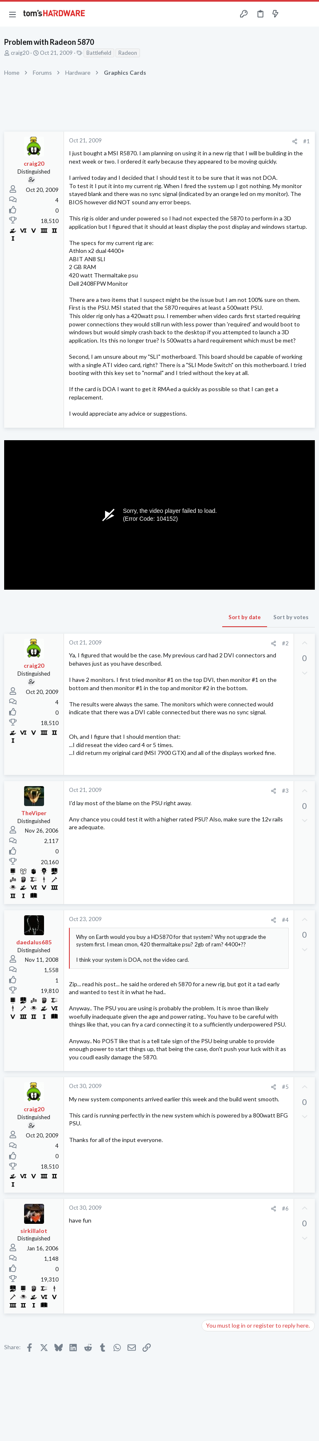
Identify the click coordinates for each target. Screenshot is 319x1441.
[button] (12, 14)
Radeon (127, 52)
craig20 (20, 52)
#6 (285, 1208)
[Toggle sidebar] (291, 14)
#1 (306, 141)
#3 (285, 790)
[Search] (308, 14)
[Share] (294, 141)
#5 (285, 1086)
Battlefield (98, 52)
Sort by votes (291, 617)
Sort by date (244, 617)
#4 (285, 920)
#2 (285, 643)
